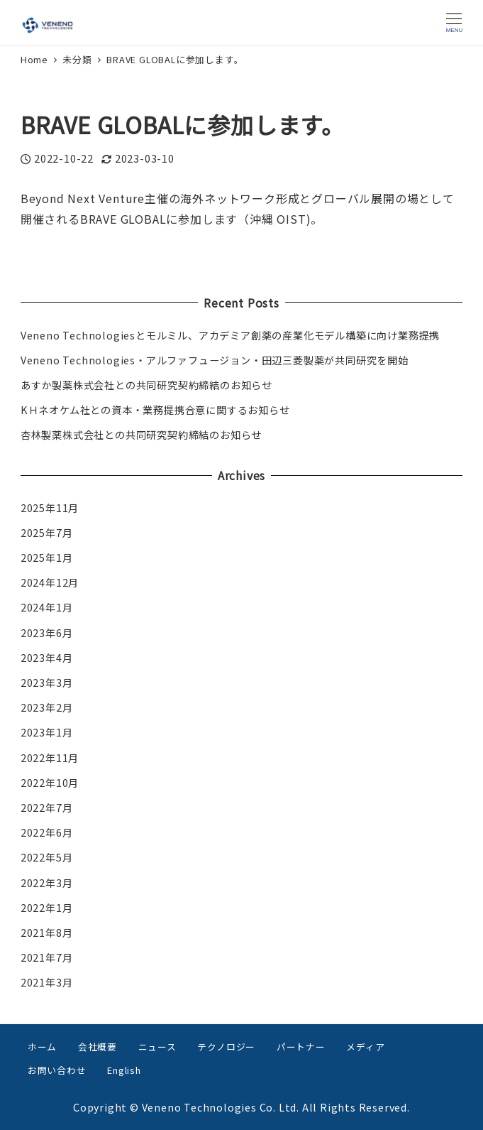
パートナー (301, 1046)
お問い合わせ (57, 1070)
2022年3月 (47, 883)
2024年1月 (47, 607)
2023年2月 (47, 707)
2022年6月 (47, 832)
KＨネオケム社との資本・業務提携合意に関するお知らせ (155, 410)
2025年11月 (50, 508)
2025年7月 (47, 533)
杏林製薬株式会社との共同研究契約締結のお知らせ (141, 435)
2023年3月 (47, 682)
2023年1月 (47, 732)
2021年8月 (47, 932)
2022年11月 (50, 758)
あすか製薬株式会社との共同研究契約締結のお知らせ (146, 385)
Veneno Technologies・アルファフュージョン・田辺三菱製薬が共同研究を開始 (215, 360)
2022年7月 (47, 807)
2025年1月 (47, 557)
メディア (365, 1046)
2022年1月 (47, 908)
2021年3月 (47, 982)
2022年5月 (47, 857)
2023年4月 (47, 658)
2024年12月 (50, 582)
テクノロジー (226, 1046)
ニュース (157, 1046)
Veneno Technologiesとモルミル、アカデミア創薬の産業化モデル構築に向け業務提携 (230, 335)
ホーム (42, 1046)
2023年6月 (47, 633)
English (124, 1070)
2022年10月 (50, 783)
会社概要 (97, 1046)
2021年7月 (47, 957)
